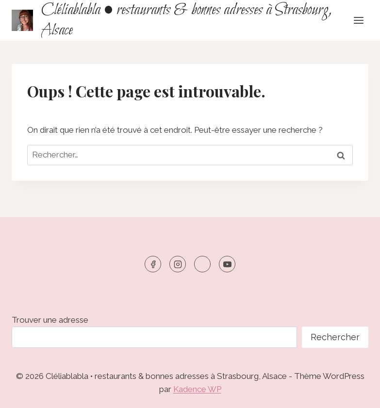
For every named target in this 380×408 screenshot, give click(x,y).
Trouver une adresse (50, 320)
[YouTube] (227, 264)
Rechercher (335, 337)
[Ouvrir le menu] (358, 20)
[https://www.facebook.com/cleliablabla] (153, 264)
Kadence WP (197, 389)
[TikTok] (202, 264)
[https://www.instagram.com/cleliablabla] (177, 264)
